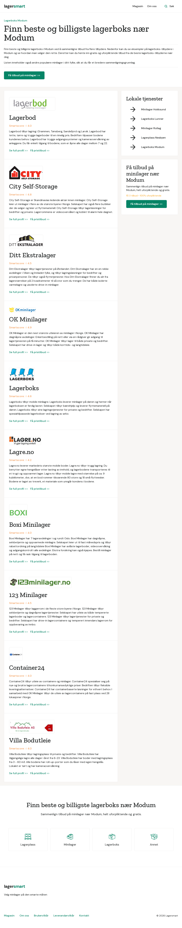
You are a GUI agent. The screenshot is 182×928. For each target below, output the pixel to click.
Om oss (152, 6)
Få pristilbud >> (39, 150)
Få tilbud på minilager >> (24, 75)
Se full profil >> (18, 150)
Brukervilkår (41, 915)
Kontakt (84, 915)
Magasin (138, 6)
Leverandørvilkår (63, 915)
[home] (14, 6)
